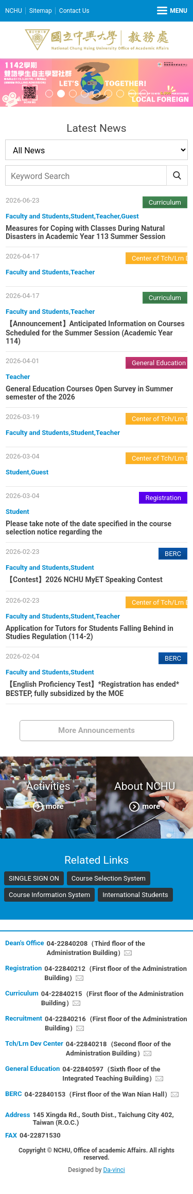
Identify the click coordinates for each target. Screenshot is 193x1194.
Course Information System (49, 895)
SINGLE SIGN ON (34, 878)
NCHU (13, 10)
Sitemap (40, 10)
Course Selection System (109, 878)
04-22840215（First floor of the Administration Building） (112, 998)
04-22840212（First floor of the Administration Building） (115, 973)
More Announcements (96, 730)
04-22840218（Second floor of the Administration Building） (118, 1048)
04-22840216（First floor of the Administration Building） (116, 1023)
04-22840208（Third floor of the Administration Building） (95, 948)
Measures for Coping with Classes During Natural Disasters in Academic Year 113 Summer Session (85, 232)
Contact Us (74, 10)
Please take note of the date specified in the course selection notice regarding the (88, 528)
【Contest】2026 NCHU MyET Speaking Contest (84, 579)
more (55, 805)
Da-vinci (114, 1169)
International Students (135, 895)
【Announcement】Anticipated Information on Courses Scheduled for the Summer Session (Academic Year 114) (95, 332)
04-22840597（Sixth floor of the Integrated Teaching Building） (111, 1073)
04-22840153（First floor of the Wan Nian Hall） (97, 1094)
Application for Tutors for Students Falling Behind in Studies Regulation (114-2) (89, 632)
